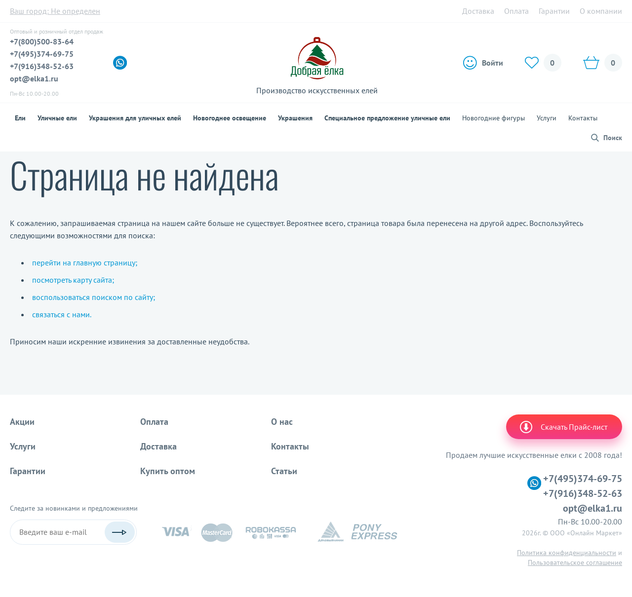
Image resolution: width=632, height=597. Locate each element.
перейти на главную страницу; (84, 262)
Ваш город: (55, 11)
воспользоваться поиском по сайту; (93, 297)
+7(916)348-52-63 (42, 66)
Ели (20, 117)
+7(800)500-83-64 (42, 41)
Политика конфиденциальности (566, 552)
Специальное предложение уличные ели (387, 117)
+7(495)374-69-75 (42, 54)
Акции (22, 421)
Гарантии (554, 11)
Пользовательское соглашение (575, 562)
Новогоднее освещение (229, 117)
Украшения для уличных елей (135, 117)
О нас (282, 421)
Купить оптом (167, 471)
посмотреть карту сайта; (73, 280)
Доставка (478, 11)
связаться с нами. (61, 314)
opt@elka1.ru (34, 78)
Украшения (295, 117)
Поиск (612, 137)
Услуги (546, 117)
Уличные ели (57, 117)
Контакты (582, 117)
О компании (601, 11)
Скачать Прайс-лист (562, 426)
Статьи (284, 471)
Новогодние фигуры (493, 117)
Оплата (516, 11)
